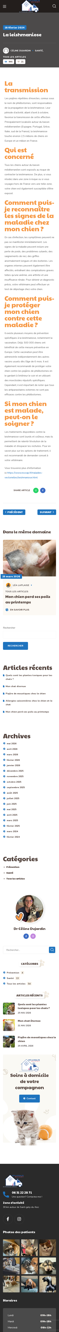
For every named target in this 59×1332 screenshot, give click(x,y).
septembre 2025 (16, 787)
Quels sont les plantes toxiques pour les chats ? (29, 677)
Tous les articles (14, 56)
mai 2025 (11, 809)
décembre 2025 (15, 770)
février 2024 (13, 836)
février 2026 (13, 760)
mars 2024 (12, 831)
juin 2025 (12, 803)
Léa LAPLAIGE (17, 585)
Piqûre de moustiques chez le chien (26, 693)
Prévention (12, 866)
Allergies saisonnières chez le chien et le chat (29, 702)
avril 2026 (12, 749)
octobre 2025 (14, 781)
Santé (39, 50)
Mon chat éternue (16, 686)
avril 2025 (12, 814)
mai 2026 (11, 743)
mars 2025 (12, 820)
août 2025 (12, 792)
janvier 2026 (13, 765)
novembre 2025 (15, 776)
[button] (54, 6)
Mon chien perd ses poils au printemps (27, 599)
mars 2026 (12, 754)
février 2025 (13, 825)
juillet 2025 (13, 798)
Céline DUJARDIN (17, 50)
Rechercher (9, 628)
